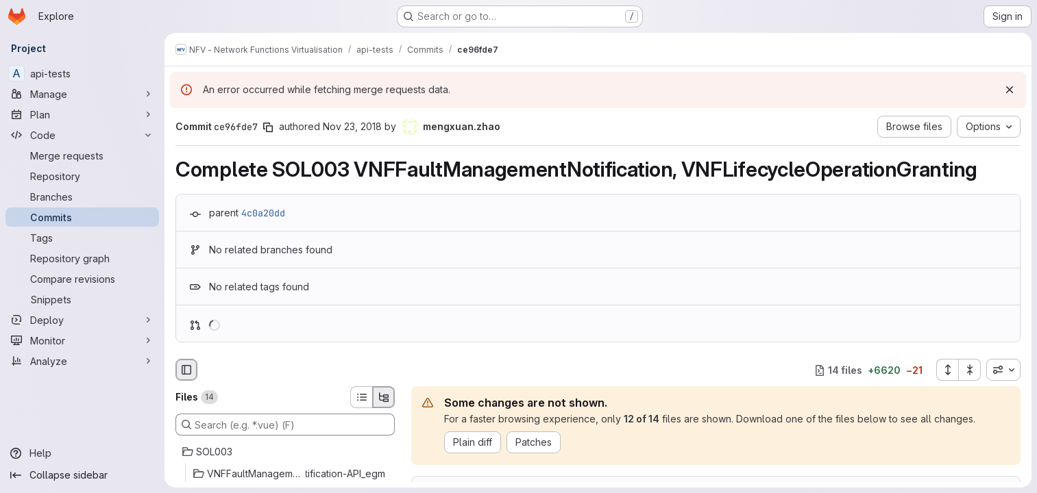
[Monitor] (82, 340)
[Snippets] (82, 299)
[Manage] (82, 93)
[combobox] (1003, 370)
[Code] (82, 134)
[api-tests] (82, 73)
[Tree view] (384, 397)
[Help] (82, 453)
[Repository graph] (82, 258)
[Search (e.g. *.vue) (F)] (285, 424)
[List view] (361, 397)
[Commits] (82, 217)
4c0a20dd (263, 213)
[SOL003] (285, 452)
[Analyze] (82, 360)
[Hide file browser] (186, 370)
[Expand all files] (947, 370)
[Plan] (82, 114)
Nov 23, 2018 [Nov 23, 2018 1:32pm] (352, 126)
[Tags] (82, 237)
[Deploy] (82, 319)
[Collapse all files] (970, 370)
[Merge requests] (82, 155)
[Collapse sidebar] (82, 475)
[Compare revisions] (82, 278)
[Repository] (82, 176)
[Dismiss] (1009, 89)
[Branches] (82, 196)
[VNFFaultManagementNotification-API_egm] (285, 474)
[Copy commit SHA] (268, 127)
